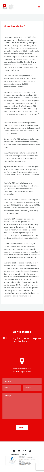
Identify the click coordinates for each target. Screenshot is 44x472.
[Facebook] (14, 450)
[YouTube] (24, 450)
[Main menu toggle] (39, 7)
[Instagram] (30, 450)
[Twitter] (19, 450)
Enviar (22, 427)
